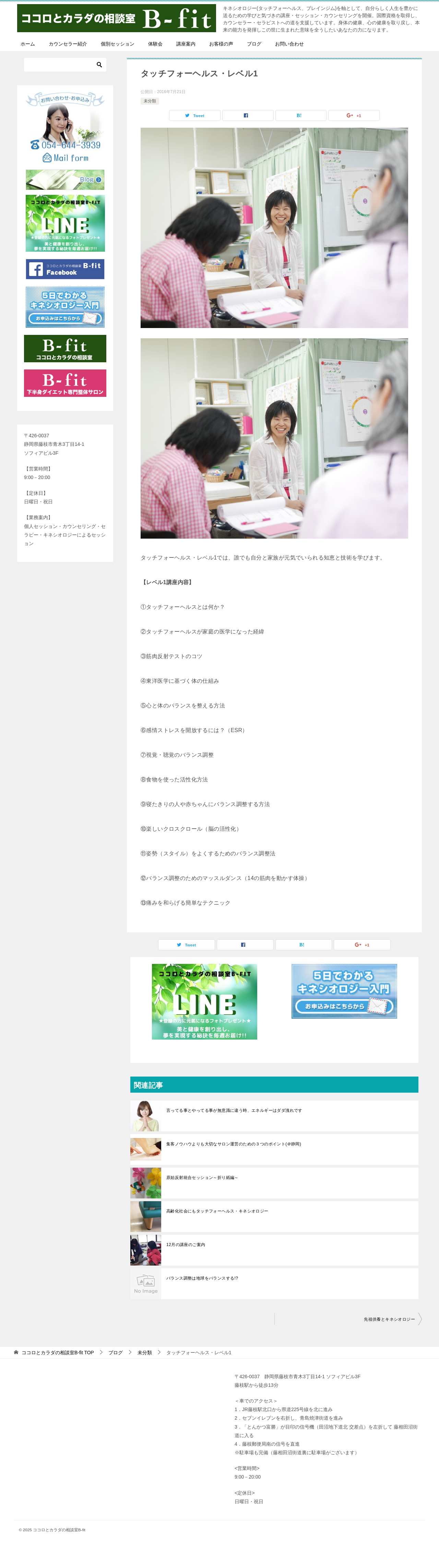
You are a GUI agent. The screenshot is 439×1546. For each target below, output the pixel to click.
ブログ (254, 44)
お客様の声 (221, 44)
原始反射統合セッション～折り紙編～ (202, 1177)
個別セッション (117, 44)
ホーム (28, 44)
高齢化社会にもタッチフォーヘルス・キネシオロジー (217, 1211)
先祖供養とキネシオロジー (389, 1319)
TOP (58, 1352)
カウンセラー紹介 (68, 44)
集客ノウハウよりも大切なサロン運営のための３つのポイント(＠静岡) (233, 1144)
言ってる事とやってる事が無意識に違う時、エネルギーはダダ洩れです (234, 1110)
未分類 (150, 101)
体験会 (155, 44)
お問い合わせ (289, 44)
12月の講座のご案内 (185, 1244)
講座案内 (185, 44)
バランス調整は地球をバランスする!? (202, 1278)
